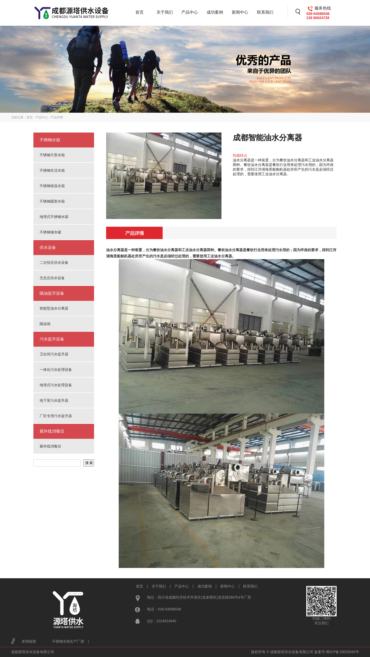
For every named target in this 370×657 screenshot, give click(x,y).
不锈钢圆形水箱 (52, 201)
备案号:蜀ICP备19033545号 (336, 652)
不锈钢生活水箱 (52, 170)
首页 (139, 12)
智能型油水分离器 (54, 308)
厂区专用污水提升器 (56, 416)
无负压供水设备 (52, 278)
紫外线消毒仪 (50, 446)
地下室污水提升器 (54, 400)
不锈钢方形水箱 (52, 155)
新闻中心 (240, 12)
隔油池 (45, 324)
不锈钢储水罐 (50, 232)
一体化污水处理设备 (56, 369)
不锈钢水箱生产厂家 (68, 641)
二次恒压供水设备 (54, 262)
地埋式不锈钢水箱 (54, 217)
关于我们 (164, 12)
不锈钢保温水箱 (52, 186)
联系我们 (265, 12)
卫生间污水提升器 (54, 354)
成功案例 (215, 12)
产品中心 (189, 12)
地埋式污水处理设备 (56, 385)
